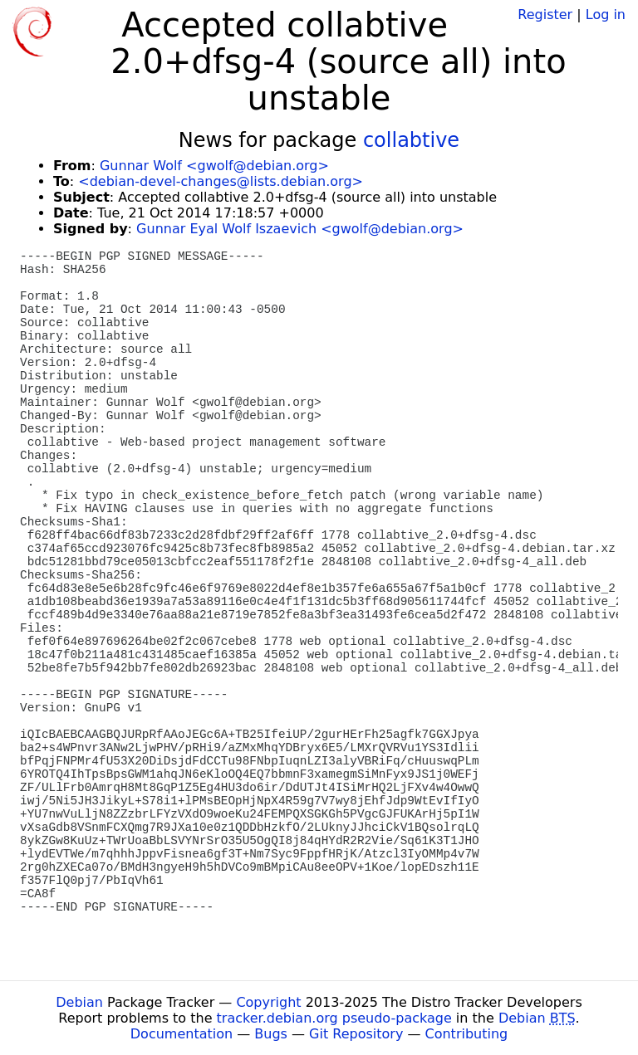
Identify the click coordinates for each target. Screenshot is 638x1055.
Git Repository (356, 1034)
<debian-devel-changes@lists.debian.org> (220, 181)
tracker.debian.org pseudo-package (334, 1018)
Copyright (268, 1002)
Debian (79, 1002)
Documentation (181, 1034)
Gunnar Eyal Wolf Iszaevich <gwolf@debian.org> (300, 229)
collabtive (411, 140)
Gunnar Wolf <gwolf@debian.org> (214, 165)
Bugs (270, 1034)
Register (545, 14)
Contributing (466, 1034)
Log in (606, 14)
